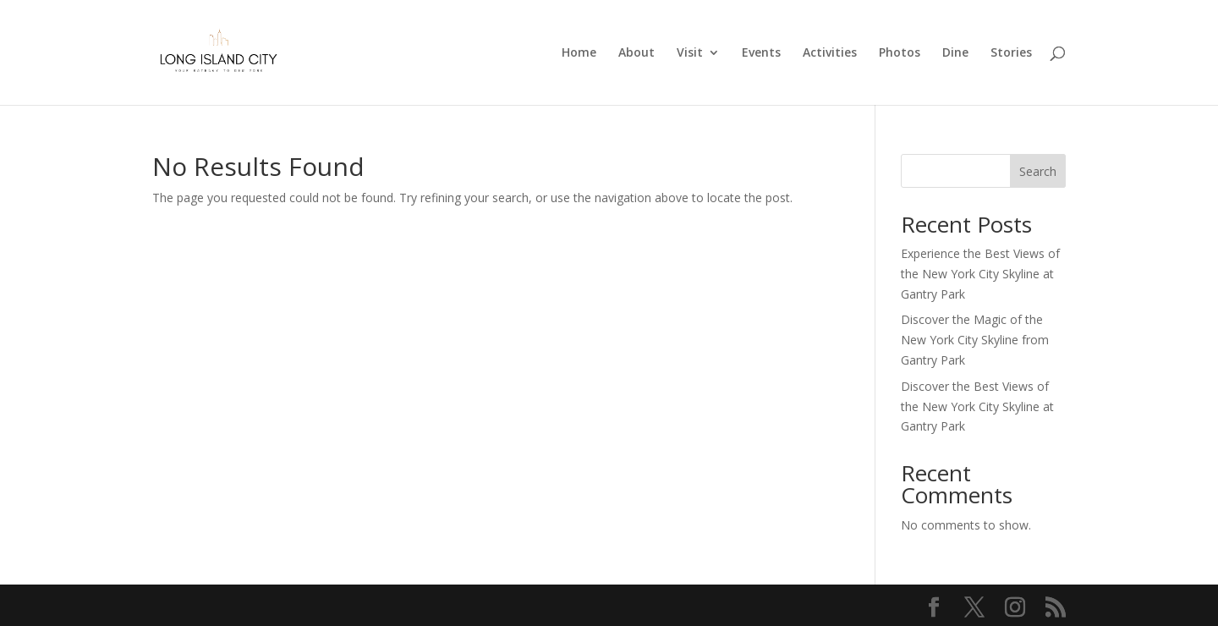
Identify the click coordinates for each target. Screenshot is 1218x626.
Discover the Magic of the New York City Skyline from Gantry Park (975, 339)
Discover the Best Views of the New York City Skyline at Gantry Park (977, 406)
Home (579, 53)
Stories (1011, 53)
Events (761, 53)
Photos (899, 53)
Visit (690, 53)
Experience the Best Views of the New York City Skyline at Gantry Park (980, 273)
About (636, 53)
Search (1037, 171)
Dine (955, 53)
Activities (830, 53)
